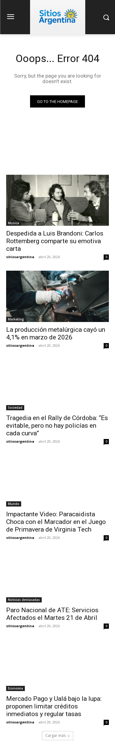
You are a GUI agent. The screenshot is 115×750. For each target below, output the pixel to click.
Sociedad (15, 407)
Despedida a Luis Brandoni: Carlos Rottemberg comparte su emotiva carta (54, 241)
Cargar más (57, 735)
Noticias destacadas (24, 600)
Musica (13, 223)
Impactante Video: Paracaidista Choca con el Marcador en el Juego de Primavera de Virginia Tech (56, 521)
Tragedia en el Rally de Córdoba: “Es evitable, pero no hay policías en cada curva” (57, 425)
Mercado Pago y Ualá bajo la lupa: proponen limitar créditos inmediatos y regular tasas (54, 706)
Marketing (16, 319)
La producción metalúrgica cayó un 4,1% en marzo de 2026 (55, 333)
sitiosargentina (20, 256)
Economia (15, 688)
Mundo (13, 504)
